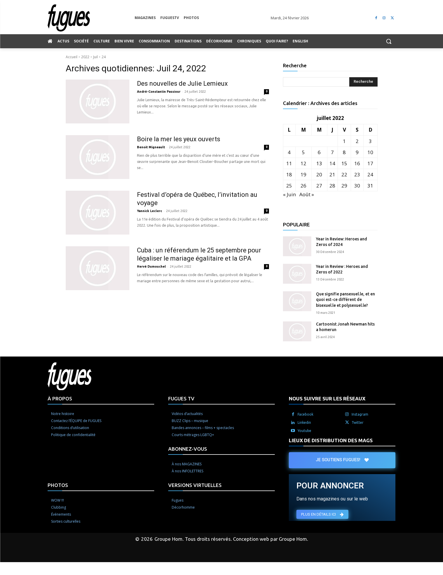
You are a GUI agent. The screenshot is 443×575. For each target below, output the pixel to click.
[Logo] (91, 18)
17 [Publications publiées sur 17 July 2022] (370, 163)
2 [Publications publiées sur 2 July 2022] (357, 141)
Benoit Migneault (151, 147)
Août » (306, 194)
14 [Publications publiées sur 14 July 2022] (332, 163)
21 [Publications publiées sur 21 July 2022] (332, 174)
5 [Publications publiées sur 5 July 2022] (303, 152)
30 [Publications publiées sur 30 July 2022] (357, 185)
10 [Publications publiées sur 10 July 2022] (370, 152)
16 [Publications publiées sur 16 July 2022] (357, 163)
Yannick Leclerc (149, 211)
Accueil (71, 56)
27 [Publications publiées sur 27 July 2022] (319, 185)
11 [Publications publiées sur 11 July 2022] (289, 163)
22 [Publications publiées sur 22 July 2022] (344, 174)
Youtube (304, 431)
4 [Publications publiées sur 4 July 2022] (289, 152)
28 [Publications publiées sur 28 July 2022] (332, 185)
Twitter (358, 422)
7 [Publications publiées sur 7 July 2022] (332, 152)
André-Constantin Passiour (158, 91)
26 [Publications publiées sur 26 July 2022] (303, 185)
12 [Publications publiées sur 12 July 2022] (303, 163)
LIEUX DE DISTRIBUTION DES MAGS (331, 440)
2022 (85, 56)
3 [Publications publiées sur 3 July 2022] (370, 141)
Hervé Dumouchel (151, 266)
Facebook (305, 414)
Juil (95, 56)
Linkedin (304, 422)
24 (104, 56)
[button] (389, 41)
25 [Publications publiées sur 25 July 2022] (289, 185)
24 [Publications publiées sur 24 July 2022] (370, 174)
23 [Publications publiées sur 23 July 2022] (357, 174)
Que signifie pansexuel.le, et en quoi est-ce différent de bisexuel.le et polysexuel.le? (345, 300)
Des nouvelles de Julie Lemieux (183, 83)
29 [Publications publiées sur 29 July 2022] (344, 185)
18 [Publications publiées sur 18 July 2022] (289, 174)
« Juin (289, 194)
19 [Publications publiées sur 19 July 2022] (303, 174)
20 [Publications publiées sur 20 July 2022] (319, 174)
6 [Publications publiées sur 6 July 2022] (319, 152)
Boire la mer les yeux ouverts (178, 139)
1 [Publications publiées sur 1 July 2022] (344, 141)
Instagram (360, 414)
